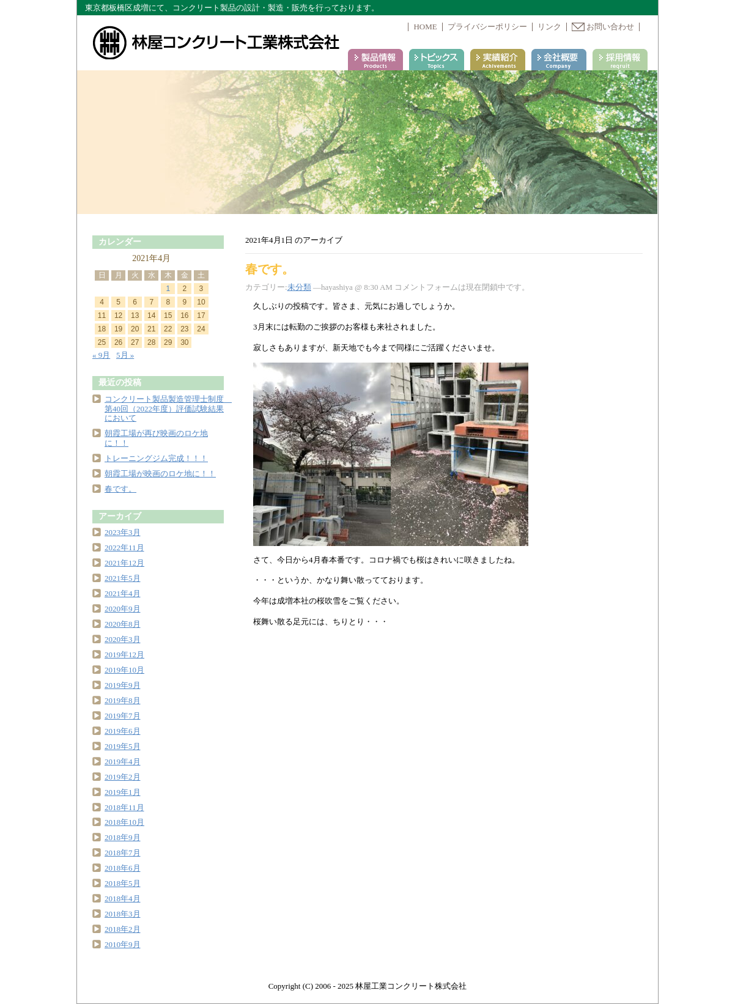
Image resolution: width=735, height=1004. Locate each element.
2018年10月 (124, 822)
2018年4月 (123, 898)
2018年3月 (123, 913)
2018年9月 (123, 837)
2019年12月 (124, 654)
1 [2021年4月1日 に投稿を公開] (168, 288)
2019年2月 (123, 776)
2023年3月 (123, 532)
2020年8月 (123, 624)
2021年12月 (124, 562)
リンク (549, 26)
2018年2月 (123, 929)
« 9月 (101, 355)
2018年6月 (123, 868)
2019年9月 (123, 685)
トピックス (436, 59)
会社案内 (558, 59)
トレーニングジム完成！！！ (156, 458)
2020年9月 (123, 608)
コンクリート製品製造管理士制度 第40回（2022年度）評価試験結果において (168, 408)
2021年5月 (123, 578)
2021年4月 (123, 593)
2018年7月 (123, 852)
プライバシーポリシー (487, 26)
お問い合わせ (603, 26)
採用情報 (620, 59)
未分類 (299, 287)
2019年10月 (124, 669)
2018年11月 (124, 807)
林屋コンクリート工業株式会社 (217, 43)
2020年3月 (123, 639)
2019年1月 (123, 792)
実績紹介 (497, 59)
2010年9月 (123, 944)
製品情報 (375, 59)
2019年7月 (123, 715)
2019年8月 (123, 700)
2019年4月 (123, 761)
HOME (425, 26)
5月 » (125, 355)
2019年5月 (123, 746)
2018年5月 (123, 883)
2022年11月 (124, 547)
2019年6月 (123, 731)
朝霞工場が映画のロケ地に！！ (160, 473)
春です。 (269, 269)
